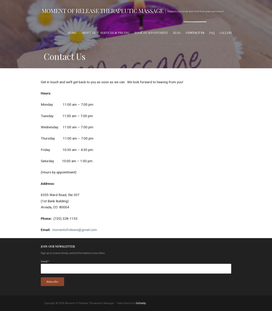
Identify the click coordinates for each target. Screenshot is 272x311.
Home (72, 33)
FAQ (212, 33)
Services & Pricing (114, 33)
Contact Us (195, 33)
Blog (177, 33)
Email (45, 261)
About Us (88, 33)
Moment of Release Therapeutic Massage (102, 10)
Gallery (226, 33)
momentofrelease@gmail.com (74, 230)
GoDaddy (141, 303)
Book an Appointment (151, 33)
